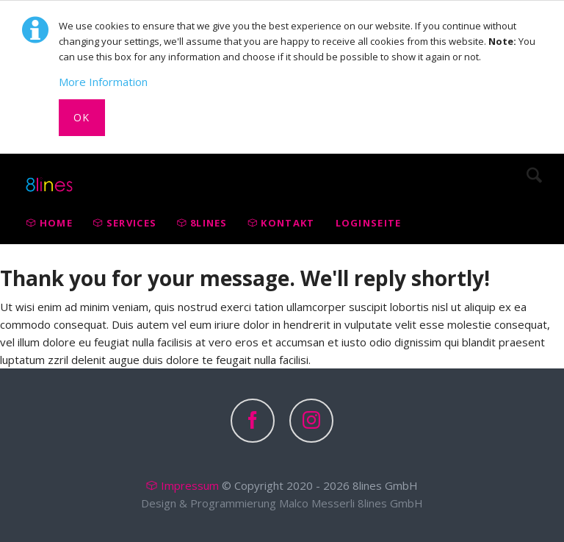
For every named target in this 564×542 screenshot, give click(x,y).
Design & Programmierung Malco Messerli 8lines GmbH (282, 503)
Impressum (190, 485)
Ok (81, 117)
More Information (103, 81)
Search (534, 175)
